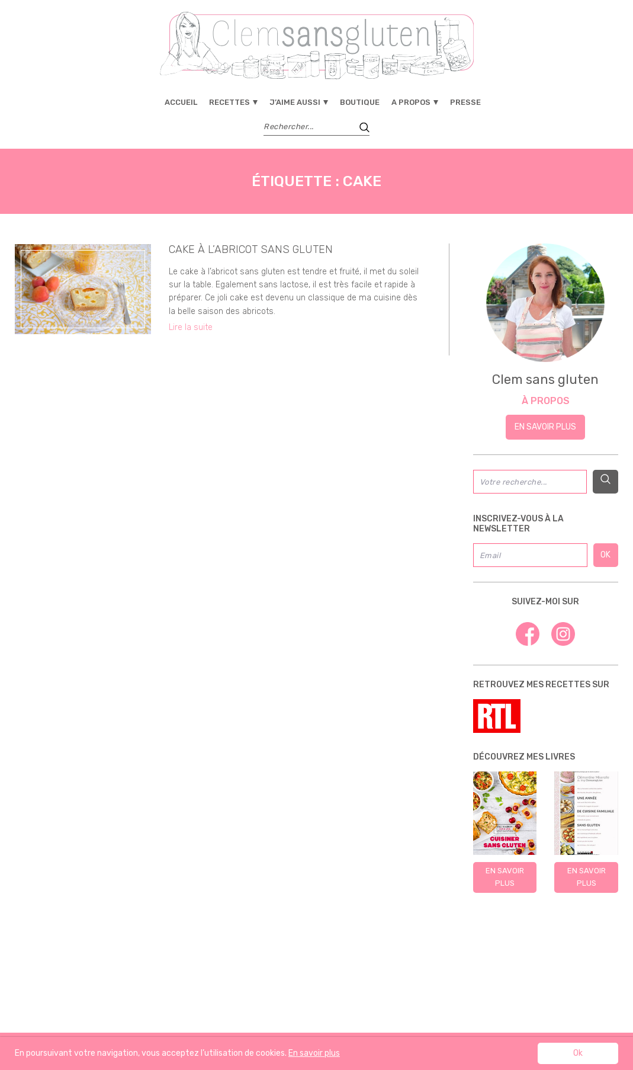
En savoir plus (545, 427)
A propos (410, 102)
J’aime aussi (294, 102)
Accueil (181, 102)
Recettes (229, 102)
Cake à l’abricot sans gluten (251, 249)
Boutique (360, 102)
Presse (465, 102)
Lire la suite (191, 327)
